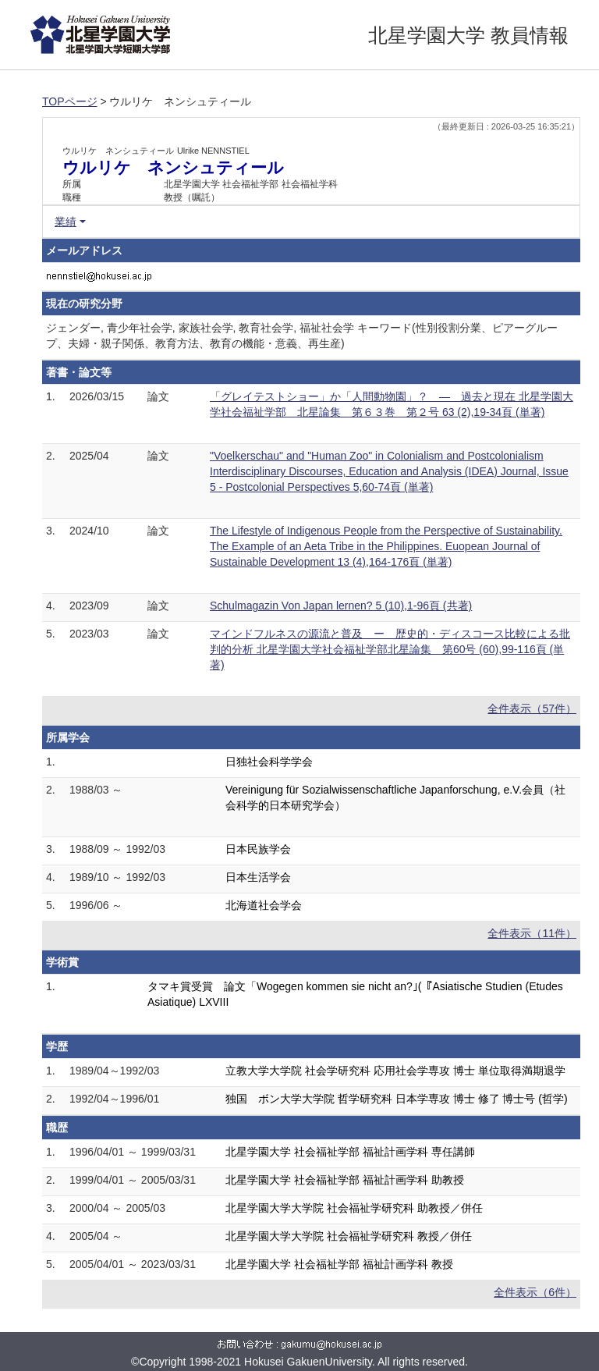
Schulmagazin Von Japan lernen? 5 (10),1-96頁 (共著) (341, 605)
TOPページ (69, 101)
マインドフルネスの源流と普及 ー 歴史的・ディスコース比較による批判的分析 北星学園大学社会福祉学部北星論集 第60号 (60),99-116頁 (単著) (390, 649)
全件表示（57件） (531, 708)
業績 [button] (65, 221)
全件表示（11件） (531, 933)
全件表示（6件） (535, 1292)
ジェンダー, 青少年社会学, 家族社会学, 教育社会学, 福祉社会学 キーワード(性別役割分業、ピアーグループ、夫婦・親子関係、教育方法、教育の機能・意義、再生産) (302, 335)
